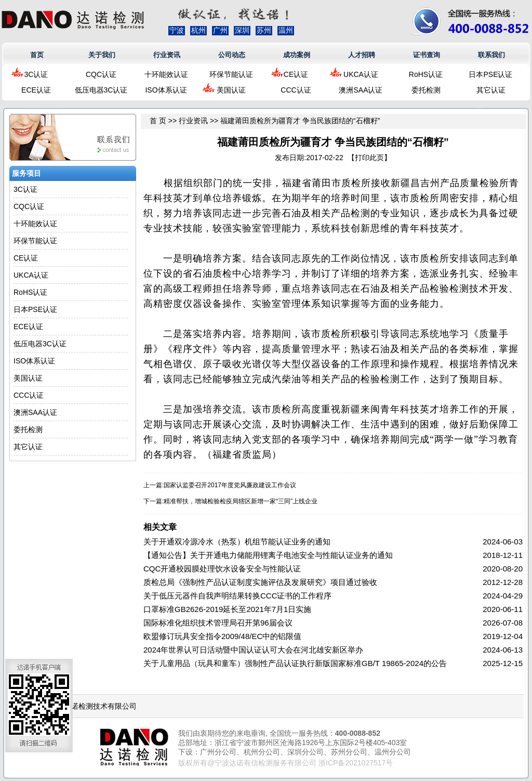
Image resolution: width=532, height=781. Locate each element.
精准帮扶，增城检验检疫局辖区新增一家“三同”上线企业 (240, 501)
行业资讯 (166, 55)
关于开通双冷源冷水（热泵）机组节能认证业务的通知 (236, 541)
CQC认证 (101, 74)
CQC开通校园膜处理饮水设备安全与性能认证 (222, 568)
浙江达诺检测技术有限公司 (93, 706)
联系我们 (491, 55)
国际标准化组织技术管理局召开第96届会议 (217, 622)
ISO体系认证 (166, 90)
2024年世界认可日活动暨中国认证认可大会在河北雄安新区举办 (253, 649)
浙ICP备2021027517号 (355, 763)
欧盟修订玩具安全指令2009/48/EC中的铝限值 (222, 636)
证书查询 (426, 55)
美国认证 (231, 90)
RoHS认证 (426, 74)
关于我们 (101, 55)
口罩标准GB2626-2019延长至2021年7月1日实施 (227, 609)
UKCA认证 (360, 74)
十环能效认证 (166, 74)
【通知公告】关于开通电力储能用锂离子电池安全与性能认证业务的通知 (268, 555)
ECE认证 (36, 90)
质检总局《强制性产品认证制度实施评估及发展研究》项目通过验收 (260, 582)
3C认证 (36, 74)
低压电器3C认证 (101, 90)
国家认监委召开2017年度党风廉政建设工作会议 (230, 485)
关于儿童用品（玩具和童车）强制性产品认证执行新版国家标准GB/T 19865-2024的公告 (295, 663)
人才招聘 (361, 55)
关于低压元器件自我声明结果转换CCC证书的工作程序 (237, 595)
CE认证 (296, 74)
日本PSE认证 (490, 74)
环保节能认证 (231, 74)
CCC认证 (296, 90)
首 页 (158, 120)
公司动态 (231, 55)
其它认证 (491, 90)
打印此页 (369, 157)
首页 (37, 55)
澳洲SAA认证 (360, 90)
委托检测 (426, 90)
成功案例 (296, 55)
